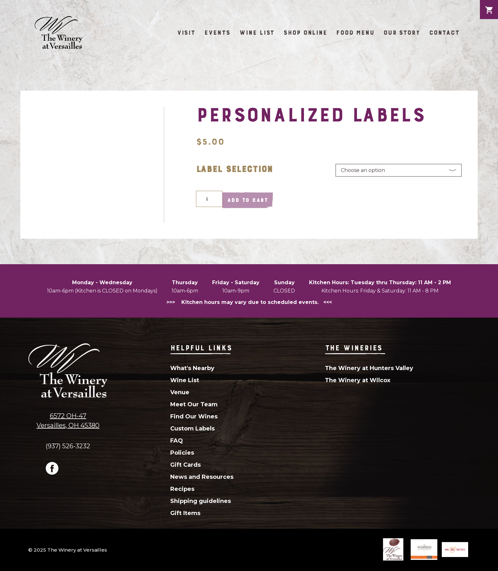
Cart (489, 5)
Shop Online (305, 32)
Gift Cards (185, 465)
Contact (444, 32)
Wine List (256, 32)
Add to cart (247, 200)
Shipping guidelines (200, 501)
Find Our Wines (194, 416)
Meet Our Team (194, 404)
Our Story (401, 32)
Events (217, 32)
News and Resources (201, 477)
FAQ (176, 441)
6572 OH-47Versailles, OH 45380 (68, 420)
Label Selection (234, 168)
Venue (179, 392)
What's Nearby (192, 368)
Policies (182, 453)
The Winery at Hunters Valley (369, 368)
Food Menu (355, 32)
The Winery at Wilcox (357, 380)
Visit (186, 32)
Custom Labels (192, 428)
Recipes (182, 489)
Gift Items (185, 513)
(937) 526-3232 (68, 445)
